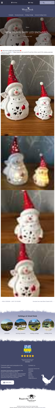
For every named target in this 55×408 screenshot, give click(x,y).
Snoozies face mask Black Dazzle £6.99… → (43, 301)
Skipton (15, 376)
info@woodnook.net (32, 378)
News (27, 27)
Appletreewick (4, 377)
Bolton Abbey (10, 377)
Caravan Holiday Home (40, 15)
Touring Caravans (19, 15)
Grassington (19, 376)
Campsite (11, 15)
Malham (17, 377)
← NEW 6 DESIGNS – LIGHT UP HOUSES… (11, 301)
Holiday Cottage (29, 15)
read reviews (27, 361)
